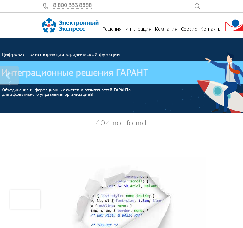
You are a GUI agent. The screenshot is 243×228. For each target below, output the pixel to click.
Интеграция (138, 29)
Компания (166, 29)
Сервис (189, 29)
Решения (112, 29)
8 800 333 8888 (72, 5)
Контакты (211, 29)
